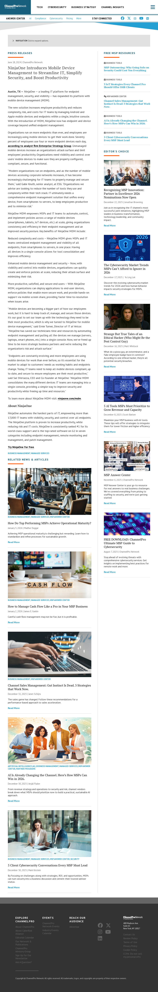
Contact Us (129, 934)
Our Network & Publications (23, 943)
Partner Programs (25, 769)
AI (30, 18)
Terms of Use (130, 942)
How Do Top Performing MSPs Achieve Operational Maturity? (49, 523)
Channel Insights (112, 7)
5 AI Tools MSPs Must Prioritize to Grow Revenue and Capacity (127, 408)
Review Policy (130, 938)
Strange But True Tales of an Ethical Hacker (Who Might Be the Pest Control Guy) (127, 337)
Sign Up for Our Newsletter (23, 957)
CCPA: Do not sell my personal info (132, 955)
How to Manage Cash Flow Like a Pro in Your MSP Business (48, 606)
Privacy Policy (130, 946)
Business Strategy (83, 7)
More (78, 18)
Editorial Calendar (24, 937)
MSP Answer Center (60, 517)
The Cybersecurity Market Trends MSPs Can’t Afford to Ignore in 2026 (126, 268)
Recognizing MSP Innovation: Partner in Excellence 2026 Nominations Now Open (124, 193)
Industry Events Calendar (50, 932)
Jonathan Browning (133, 202)
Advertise (74, 926)
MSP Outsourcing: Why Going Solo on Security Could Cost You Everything (126, 69)
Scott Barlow (129, 414)
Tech (40, 7)
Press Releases (20, 53)
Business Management (19, 453)
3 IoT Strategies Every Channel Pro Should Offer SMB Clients (125, 85)
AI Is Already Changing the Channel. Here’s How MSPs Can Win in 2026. (47, 777)
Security (74, 859)
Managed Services (40, 453)
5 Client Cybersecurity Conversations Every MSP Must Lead (47, 865)
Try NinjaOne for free (21, 447)
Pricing (69, 18)
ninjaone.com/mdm (69, 398)
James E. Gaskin (31, 611)
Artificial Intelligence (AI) (21, 766)
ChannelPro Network (33, 62)
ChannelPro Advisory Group (23, 950)
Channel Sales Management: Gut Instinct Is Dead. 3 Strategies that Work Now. (49, 687)
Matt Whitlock (131, 346)
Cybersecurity (57, 7)
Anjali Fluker (34, 783)
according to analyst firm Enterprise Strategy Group (39, 146)
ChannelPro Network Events (50, 925)
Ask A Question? (23, 962)
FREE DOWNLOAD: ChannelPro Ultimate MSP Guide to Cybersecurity (125, 543)
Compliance (40, 18)
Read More (14, 542)
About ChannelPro (24, 926)
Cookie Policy (130, 949)
